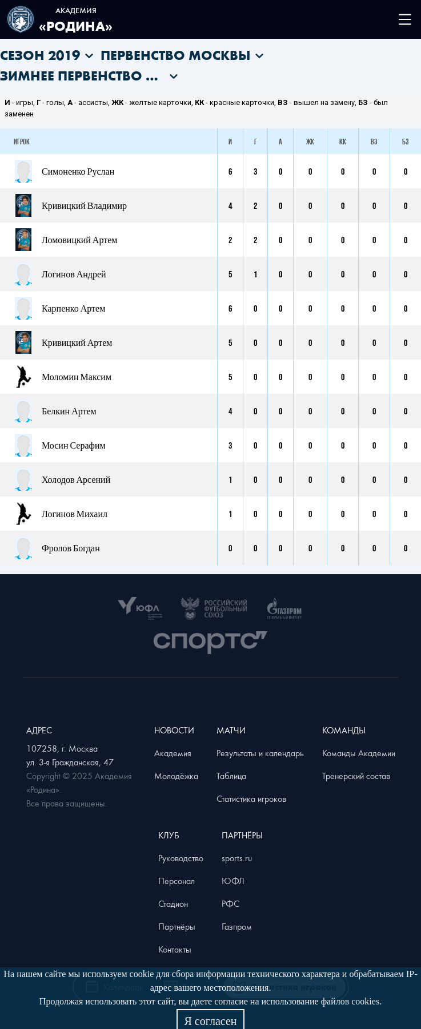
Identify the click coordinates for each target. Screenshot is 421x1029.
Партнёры (176, 926)
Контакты (174, 949)
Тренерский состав (356, 775)
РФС (230, 903)
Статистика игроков (251, 798)
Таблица (231, 775)
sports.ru (237, 857)
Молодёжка (176, 775)
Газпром (237, 926)
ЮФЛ (233, 880)
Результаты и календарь (260, 752)
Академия (172, 752)
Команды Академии (358, 752)
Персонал (176, 880)
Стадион (173, 903)
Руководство (180, 857)
